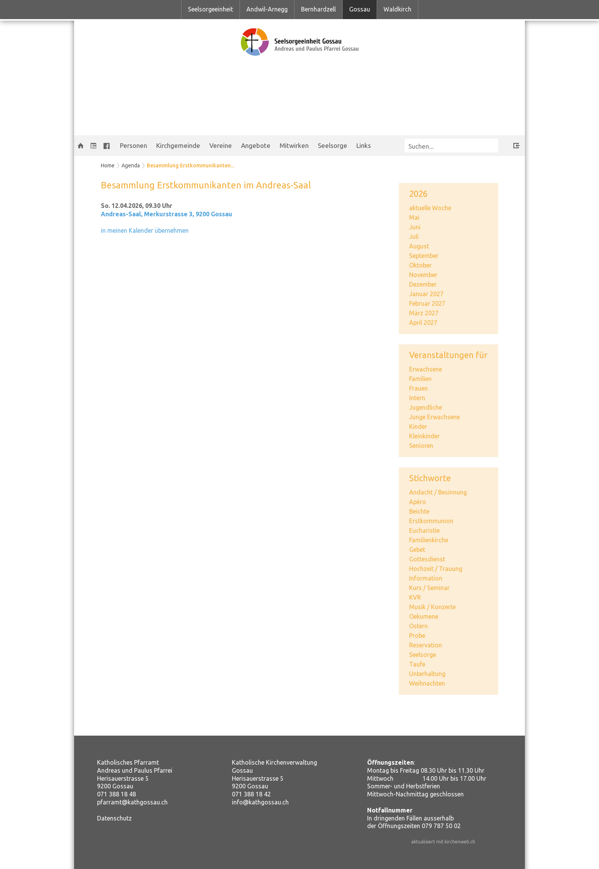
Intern (417, 398)
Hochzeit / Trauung (435, 569)
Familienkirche (428, 540)
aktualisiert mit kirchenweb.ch (443, 841)
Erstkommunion (431, 521)
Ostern (418, 626)
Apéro (417, 502)
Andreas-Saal (166, 214)
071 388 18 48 (116, 794)
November (423, 275)
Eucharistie (424, 530)
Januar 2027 (426, 294)
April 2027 (423, 322)
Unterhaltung (427, 674)
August (419, 246)
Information (425, 578)
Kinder (418, 426)
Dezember (423, 284)
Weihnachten (427, 683)
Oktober (420, 265)
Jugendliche (425, 407)
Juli (414, 236)
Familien (420, 379)
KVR (415, 597)
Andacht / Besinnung (438, 492)
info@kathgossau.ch (260, 802)
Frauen (418, 388)
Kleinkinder (424, 436)
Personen (133, 145)
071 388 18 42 (251, 794)
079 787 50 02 (441, 825)
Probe (417, 635)
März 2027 (424, 313)
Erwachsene (425, 369)
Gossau (359, 9)
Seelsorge (332, 145)
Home (108, 165)
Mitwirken (294, 145)
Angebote (255, 145)
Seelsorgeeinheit (210, 9)
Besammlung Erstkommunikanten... (190, 165)
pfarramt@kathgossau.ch (132, 802)
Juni (415, 227)
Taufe (417, 664)
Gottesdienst (427, 559)
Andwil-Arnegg (267, 9)
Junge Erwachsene (434, 417)
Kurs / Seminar (429, 588)
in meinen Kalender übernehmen (145, 230)
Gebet (417, 549)
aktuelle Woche (430, 208)
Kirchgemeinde (178, 145)
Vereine (220, 145)
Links (363, 145)
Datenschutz (114, 818)
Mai (414, 217)
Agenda (130, 165)
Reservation (425, 645)
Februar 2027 (427, 303)
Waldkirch (397, 9)
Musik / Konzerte (432, 607)
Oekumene (423, 616)
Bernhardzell (318, 9)
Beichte (419, 511)
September (424, 256)
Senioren (421, 446)
